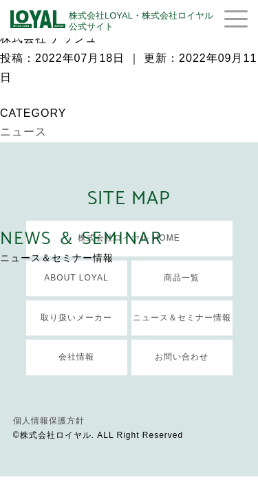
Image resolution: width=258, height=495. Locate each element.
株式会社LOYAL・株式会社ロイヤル (141, 21)
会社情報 (76, 357)
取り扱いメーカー (76, 317)
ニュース (23, 132)
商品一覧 (182, 278)
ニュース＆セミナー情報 (182, 317)
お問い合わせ (181, 357)
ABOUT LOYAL (76, 278)
